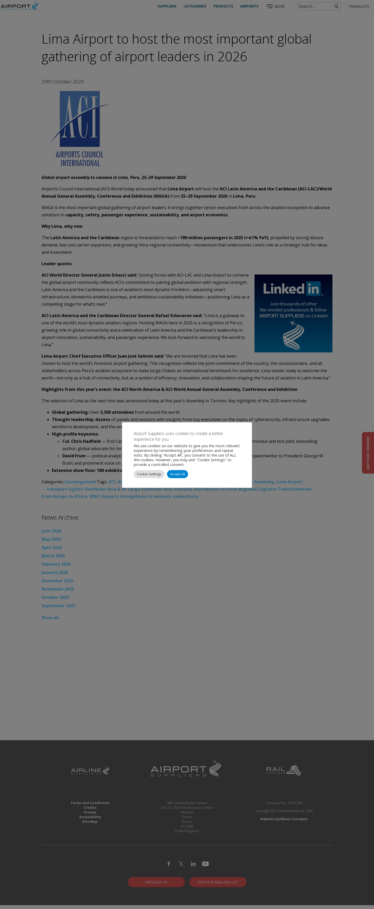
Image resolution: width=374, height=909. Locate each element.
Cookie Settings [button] (149, 474)
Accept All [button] (177, 474)
